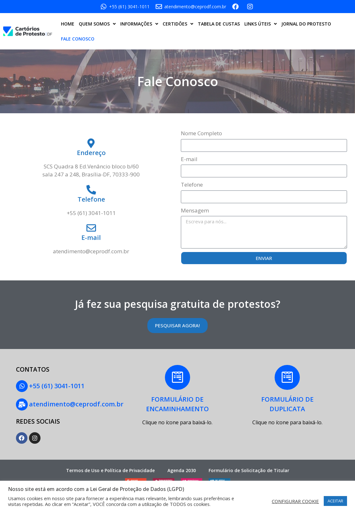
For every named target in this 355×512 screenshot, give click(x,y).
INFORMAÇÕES (139, 24)
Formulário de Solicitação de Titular (249, 470)
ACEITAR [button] (335, 501)
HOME (67, 24)
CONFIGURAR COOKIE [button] (295, 501)
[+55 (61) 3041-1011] (21, 386)
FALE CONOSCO (77, 39)
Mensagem (195, 210)
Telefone (192, 184)
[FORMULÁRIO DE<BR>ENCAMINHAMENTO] (177, 377)
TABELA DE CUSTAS (219, 24)
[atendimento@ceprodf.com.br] (21, 404)
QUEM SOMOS (97, 24)
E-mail (189, 159)
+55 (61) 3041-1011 (56, 385)
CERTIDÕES (178, 24)
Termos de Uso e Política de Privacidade (110, 470)
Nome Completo (201, 133)
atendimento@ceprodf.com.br (76, 403)
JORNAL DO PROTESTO (306, 24)
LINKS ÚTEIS (260, 24)
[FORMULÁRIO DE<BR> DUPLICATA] (287, 377)
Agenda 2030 (181, 470)
